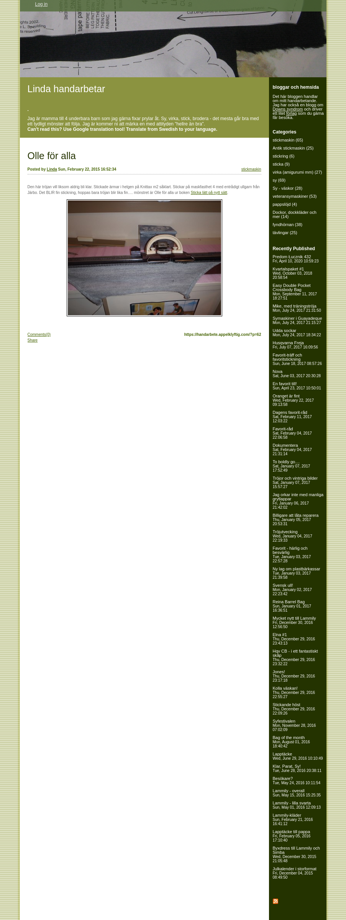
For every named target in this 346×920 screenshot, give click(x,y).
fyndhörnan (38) (288, 224)
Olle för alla (52, 155)
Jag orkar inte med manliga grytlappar (298, 501)
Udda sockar (297, 332)
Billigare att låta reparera (296, 519)
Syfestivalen (294, 725)
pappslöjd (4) (285, 204)
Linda (52, 169)
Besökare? (297, 780)
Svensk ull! (292, 589)
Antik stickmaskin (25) (293, 148)
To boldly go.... (291, 465)
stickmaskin (251, 169)
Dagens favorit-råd (292, 416)
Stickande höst (294, 708)
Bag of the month (291, 741)
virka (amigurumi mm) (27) (297, 172)
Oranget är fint (293, 400)
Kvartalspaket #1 (292, 273)
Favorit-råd (292, 433)
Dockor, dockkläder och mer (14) (294, 214)
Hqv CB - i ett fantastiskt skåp (295, 657)
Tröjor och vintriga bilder (295, 482)
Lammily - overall (297, 792)
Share (33, 340)
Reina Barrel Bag (292, 605)
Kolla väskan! (294, 692)
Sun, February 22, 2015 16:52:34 (87, 169)
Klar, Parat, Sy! (297, 768)
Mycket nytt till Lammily (294, 622)
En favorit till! (297, 385)
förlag (291, 113)
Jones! (294, 675)
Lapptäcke (298, 756)
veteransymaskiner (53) (295, 196)
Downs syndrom (288, 109)
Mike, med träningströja (297, 308)
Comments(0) (39, 334)
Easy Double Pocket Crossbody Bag (295, 291)
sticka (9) (281, 164)
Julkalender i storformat (294, 872)
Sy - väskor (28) (288, 188)
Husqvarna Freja (295, 344)
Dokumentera (292, 449)
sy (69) (279, 180)
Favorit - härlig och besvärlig (292, 554)
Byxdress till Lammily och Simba (296, 854)
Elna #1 (294, 638)
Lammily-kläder (293, 819)
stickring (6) (284, 156)
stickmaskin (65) (288, 140)
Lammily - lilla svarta (297, 805)
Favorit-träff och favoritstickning (297, 359)
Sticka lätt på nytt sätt (209, 193)
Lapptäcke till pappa (292, 835)
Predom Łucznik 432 (296, 258)
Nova (297, 373)
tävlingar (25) (285, 232)
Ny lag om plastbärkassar (296, 573)
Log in (41, 4)
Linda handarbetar (66, 88)
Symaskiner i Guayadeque (297, 320)
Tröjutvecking (292, 535)
